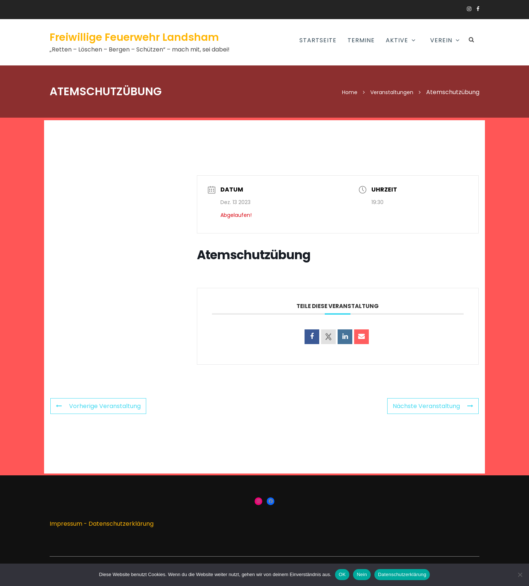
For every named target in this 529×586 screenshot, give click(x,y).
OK (342, 574)
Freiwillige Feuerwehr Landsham (134, 37)
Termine (361, 40)
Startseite (318, 40)
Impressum (66, 523)
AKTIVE (397, 40)
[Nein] (519, 574)
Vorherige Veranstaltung (98, 406)
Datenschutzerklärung (121, 523)
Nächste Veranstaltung (433, 406)
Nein (362, 574)
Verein (441, 40)
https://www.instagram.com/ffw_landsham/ (469, 8)
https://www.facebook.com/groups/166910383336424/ (477, 8)
